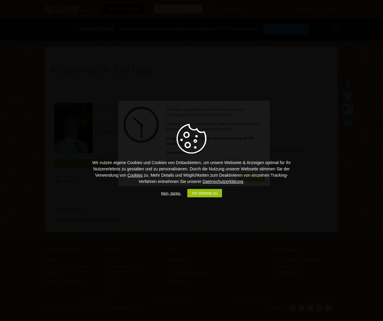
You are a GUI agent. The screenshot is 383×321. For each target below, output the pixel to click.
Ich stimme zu (205, 193)
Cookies (135, 175)
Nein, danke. (171, 193)
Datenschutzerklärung (223, 181)
